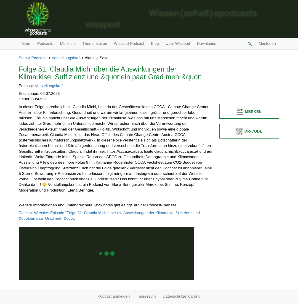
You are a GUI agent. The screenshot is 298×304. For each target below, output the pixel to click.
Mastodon (267, 43)
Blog (155, 43)
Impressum (146, 296)
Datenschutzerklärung (181, 296)
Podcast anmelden (114, 296)
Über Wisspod (178, 43)
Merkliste (68, 43)
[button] (249, 43)
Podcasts (45, 43)
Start (26, 43)
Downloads (206, 43)
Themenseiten (94, 43)
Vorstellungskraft (66, 58)
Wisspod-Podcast (129, 43)
